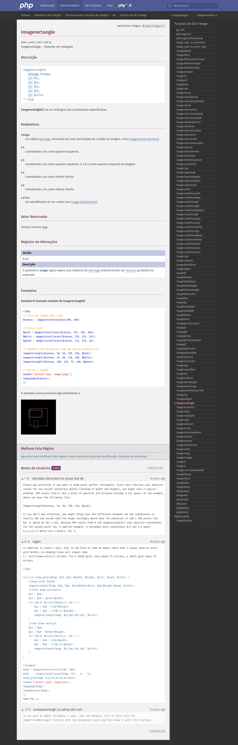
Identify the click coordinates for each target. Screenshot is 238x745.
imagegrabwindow (186, 352)
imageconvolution (186, 164)
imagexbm (182, 495)
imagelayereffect (186, 369)
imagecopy (182, 168)
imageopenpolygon (187, 382)
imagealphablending (187, 67)
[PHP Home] (27, 5)
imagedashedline (186, 264)
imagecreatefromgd (187, 201)
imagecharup (183, 92)
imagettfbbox (183, 474)
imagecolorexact (185, 126)
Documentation (69, 5)
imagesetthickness (186, 445)
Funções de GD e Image (133, 15)
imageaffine (183, 55)
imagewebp (182, 491)
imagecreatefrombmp (188, 197)
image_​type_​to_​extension (190, 42)
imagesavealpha (185, 415)
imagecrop (182, 256)
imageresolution (185, 407)
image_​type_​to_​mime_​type (191, 46)
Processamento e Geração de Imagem (87, 15)
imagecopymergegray (188, 176)
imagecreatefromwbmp (189, 235)
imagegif (181, 344)
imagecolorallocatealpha (190, 101)
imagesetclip (183, 428)
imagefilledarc (184, 277)
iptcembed (182, 499)
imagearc (181, 76)
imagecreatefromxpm (188, 248)
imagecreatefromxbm (188, 243)
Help (110, 5)
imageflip (181, 302)
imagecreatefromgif (187, 214)
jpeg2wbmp (182, 508)
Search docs (178, 5)
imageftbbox (183, 315)
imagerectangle (185, 403)
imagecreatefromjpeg (188, 218)
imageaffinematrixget (188, 63)
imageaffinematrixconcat (190, 59)
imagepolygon (184, 398)
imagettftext (183, 478)
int (30, 78)
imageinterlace (184, 357)
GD (114, 15)
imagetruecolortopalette (190, 470)
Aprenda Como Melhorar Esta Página (44, 456)
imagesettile (183, 449)
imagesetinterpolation (188, 432)
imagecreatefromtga (187, 231)
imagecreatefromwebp (189, 239)
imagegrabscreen (186, 348)
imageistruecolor (185, 361)
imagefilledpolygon (187, 285)
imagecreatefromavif (188, 193)
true (30, 99)
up (23, 479)
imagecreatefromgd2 (188, 206)
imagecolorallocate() (84, 202)
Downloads (47, 5)
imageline (181, 373)
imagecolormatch (186, 134)
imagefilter (182, 298)
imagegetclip (183, 336)
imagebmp (182, 84)
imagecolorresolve (186, 139)
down (28, 479)
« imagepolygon (180, 15)
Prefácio (25, 15)
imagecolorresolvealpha (189, 143)
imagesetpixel (184, 436)
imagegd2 (181, 331)
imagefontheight (185, 306)
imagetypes (182, 482)
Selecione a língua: (129, 25)
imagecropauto (184, 260)
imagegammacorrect (187, 323)
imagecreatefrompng (188, 222)
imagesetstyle (184, 440)
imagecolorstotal (185, 155)
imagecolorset (184, 147)
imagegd (181, 327)
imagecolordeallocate (188, 122)
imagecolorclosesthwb (188, 118)
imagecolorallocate (187, 97)
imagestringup (184, 457)
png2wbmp (182, 512)
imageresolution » (207, 15)
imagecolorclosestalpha (189, 113)
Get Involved (93, 5)
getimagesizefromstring (189, 38)
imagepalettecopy (186, 386)
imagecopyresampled (188, 180)
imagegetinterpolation (188, 340)
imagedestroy (184, 520)
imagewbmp (183, 487)
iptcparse (181, 503)
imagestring (183, 453)
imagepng (181, 394)
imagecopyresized (186, 185)
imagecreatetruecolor (188, 252)
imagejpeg (182, 365)
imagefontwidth (185, 310)
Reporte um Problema (133, 456)
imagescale (182, 419)
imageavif (181, 80)
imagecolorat (183, 105)
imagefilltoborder (186, 294)
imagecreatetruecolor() (144, 139)
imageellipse (183, 268)
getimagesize (183, 34)
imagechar (182, 88)
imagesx (181, 461)
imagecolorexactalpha (188, 130)
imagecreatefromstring (189, 227)
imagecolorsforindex (187, 151)
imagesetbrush (184, 424)
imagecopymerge (186, 172)
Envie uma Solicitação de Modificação (93, 456)
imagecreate (183, 189)
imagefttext (182, 319)
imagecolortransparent (189, 159)
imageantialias (184, 71)
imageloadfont (184, 378)
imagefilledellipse (186, 281)
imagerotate (183, 411)
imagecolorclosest (186, 109)
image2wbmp (183, 50)
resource (131, 270)
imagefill (181, 273)
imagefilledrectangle (187, 289)
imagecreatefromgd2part (190, 210)
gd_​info (180, 29)
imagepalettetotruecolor (190, 390)
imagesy (181, 466)
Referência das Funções (48, 15)
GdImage (33, 74)
